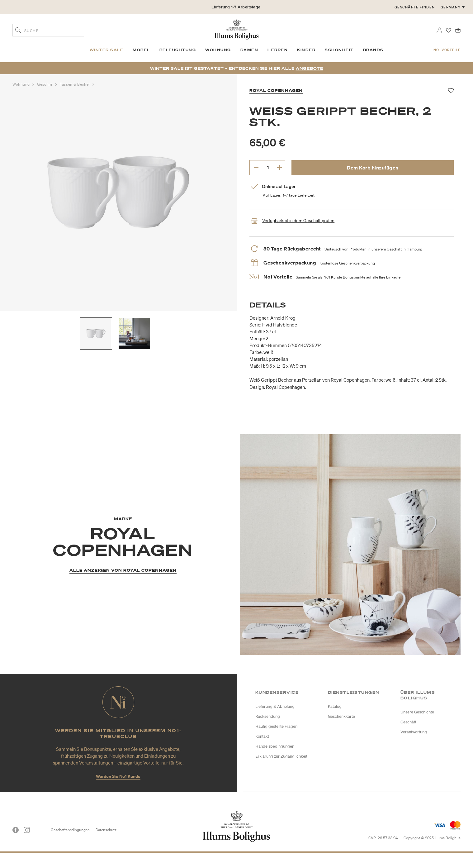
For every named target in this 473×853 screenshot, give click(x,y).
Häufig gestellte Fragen (276, 726)
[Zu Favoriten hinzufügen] (451, 90)
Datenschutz (106, 829)
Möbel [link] (141, 49)
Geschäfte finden (415, 7)
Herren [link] (277, 49)
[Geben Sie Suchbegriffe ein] (18, 30)
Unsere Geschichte (417, 712)
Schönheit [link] (339, 49)
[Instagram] (27, 830)
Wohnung (21, 84)
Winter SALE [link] (107, 49)
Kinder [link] (306, 49)
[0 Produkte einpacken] (458, 29)
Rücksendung (267, 716)
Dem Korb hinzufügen (373, 167)
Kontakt (262, 736)
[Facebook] (15, 830)
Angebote (309, 68)
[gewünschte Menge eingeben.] (268, 167)
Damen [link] (249, 49)
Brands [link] (373, 49)
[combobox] (48, 30)
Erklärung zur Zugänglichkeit (281, 756)
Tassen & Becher (75, 84)
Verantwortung (413, 732)
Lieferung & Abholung (275, 706)
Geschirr (45, 84)
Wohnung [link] (218, 49)
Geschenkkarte (341, 716)
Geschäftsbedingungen (70, 829)
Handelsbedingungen (274, 746)
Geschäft (408, 722)
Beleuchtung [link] (177, 49)
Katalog (335, 706)
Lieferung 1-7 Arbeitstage (236, 7)
